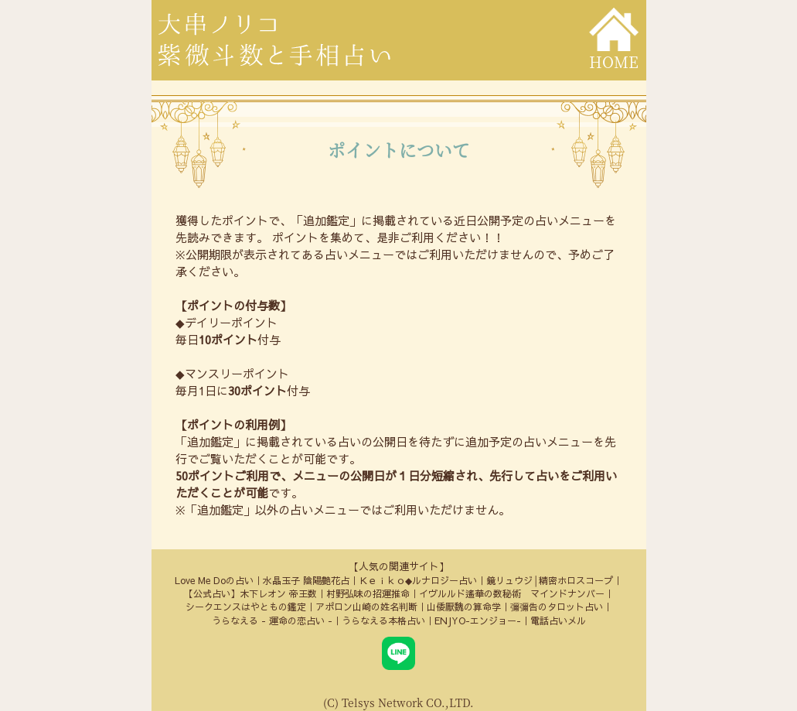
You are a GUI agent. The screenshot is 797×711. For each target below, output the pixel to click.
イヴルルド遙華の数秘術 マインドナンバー (512, 593)
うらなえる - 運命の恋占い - (272, 620)
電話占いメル (558, 620)
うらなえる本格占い (383, 620)
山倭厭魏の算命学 (464, 606)
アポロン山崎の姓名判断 (366, 606)
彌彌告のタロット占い (556, 606)
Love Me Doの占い (214, 580)
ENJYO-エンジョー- (477, 620)
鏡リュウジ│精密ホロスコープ (550, 580)
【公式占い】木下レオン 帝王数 (250, 593)
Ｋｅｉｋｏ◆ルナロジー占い (418, 580)
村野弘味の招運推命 (368, 593)
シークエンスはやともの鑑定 (246, 606)
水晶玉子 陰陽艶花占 (306, 580)
